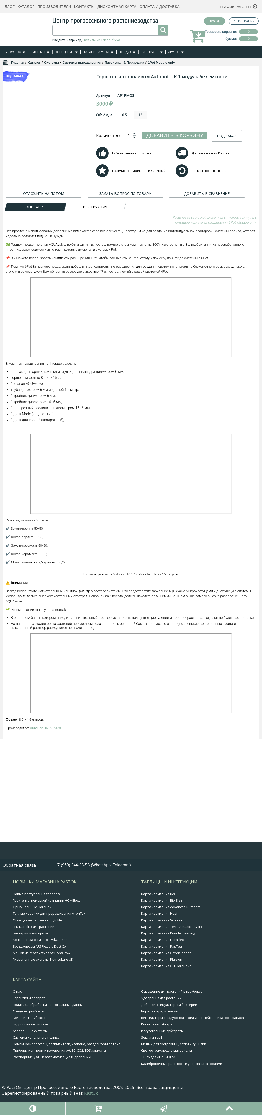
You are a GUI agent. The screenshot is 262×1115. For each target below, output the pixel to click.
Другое (173, 52)
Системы (38, 52)
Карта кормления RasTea (161, 963)
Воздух (125, 52)
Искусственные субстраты (162, 1047)
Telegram (121, 881)
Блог (9, 6)
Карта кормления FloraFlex (162, 956)
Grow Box (13, 52)
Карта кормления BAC (158, 910)
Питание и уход (96, 52)
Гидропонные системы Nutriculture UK (43, 976)
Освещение (64, 52)
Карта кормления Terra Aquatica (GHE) (171, 943)
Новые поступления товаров (36, 910)
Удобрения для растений (161, 1014)
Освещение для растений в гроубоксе (171, 1008)
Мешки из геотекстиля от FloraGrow (41, 969)
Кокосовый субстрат (157, 1041)
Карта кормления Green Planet (166, 969)
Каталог (26, 6)
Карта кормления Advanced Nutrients (170, 923)
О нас (17, 1008)
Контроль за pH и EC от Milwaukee (40, 956)
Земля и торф (152, 1054)
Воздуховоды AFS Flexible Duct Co (39, 963)
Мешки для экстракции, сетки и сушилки (173, 1060)
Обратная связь (19, 882)
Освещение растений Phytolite (37, 936)
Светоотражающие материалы (166, 1067)
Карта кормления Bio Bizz (161, 917)
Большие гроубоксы (29, 1034)
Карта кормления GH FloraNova (166, 982)
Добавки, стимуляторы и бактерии (169, 1021)
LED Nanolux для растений (33, 943)
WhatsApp (101, 881)
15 (164, 114)
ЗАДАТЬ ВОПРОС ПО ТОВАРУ (125, 204)
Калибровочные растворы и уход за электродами (181, 1080)
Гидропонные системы (31, 1041)
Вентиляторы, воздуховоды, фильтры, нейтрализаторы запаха (192, 1034)
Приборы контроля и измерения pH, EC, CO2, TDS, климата (59, 1067)
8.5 (147, 114)
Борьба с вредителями (159, 1027)
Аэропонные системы (30, 1047)
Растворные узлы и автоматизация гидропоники (52, 1073)
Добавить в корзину (197, 133)
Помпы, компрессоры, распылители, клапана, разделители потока (66, 1060)
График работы (235, 7)
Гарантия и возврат (29, 1014)
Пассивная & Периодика (124, 62)
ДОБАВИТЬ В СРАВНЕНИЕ (207, 204)
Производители (54, 6)
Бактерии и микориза (30, 950)
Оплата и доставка (159, 6)
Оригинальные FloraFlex (32, 923)
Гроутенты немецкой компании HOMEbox (46, 917)
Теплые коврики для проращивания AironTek (49, 930)
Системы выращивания (81, 62)
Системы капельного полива (36, 1054)
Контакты (84, 6)
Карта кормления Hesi (159, 930)
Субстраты (149, 52)
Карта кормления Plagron (161, 976)
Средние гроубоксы (29, 1027)
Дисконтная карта (117, 6)
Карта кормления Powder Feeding (168, 950)
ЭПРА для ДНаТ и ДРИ (158, 1073)
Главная (17, 62)
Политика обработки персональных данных (48, 1021)
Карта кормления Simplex (161, 936)
